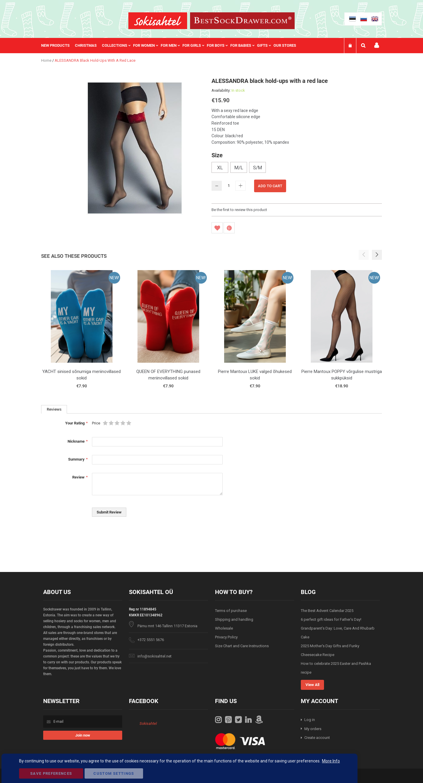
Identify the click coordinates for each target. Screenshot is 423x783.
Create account (317, 737)
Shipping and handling (234, 619)
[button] (377, 255)
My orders (312, 729)
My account (376, 45)
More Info (331, 761)
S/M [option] (257, 167)
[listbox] (297, 168)
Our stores (284, 45)
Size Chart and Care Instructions (242, 646)
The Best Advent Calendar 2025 (327, 610)
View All (312, 684)
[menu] (171, 45)
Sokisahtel (148, 723)
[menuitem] (58, 45)
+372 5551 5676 (150, 640)
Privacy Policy (226, 637)
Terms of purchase (231, 610)
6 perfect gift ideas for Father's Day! (331, 619)
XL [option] (220, 167)
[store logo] (157, 20)
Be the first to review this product (239, 210)
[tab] (54, 409)
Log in (309, 719)
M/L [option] (238, 167)
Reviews (54, 409)
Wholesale (224, 628)
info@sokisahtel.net (154, 656)
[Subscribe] (82, 735)
